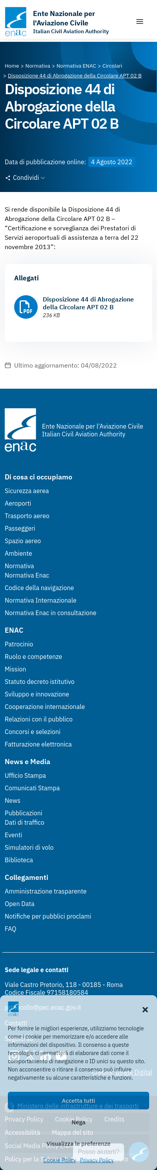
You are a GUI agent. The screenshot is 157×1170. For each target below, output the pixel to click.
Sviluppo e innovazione (37, 694)
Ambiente (18, 553)
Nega (78, 1122)
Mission (15, 669)
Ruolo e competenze (33, 656)
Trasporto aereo (27, 516)
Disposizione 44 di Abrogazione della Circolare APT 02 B (88, 303)
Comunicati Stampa (32, 788)
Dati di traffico (24, 822)
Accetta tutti (78, 1100)
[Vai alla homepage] (66, 21)
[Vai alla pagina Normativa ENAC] (76, 65)
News (12, 800)
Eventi (13, 835)
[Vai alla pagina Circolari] (112, 65)
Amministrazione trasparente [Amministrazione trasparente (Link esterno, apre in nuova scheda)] (46, 891)
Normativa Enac (27, 575)
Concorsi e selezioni (32, 732)
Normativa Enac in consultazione (51, 613)
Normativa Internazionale (41, 600)
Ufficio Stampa (25, 775)
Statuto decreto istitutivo (40, 681)
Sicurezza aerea (27, 491)
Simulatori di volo (29, 847)
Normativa (19, 566)
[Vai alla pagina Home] (12, 65)
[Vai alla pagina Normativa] (38, 65)
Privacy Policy (97, 1160)
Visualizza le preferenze (79, 1143)
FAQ (10, 929)
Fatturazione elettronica (38, 744)
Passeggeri (20, 528)
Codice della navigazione (39, 588)
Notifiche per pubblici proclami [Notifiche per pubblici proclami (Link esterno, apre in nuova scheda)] (48, 916)
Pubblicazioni (23, 813)
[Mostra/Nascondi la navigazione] (139, 21)
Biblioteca (19, 860)
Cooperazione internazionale (45, 707)
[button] (145, 1009)
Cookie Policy (59, 1160)
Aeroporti (18, 503)
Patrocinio (19, 644)
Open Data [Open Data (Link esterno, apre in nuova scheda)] (20, 904)
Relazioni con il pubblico (39, 719)
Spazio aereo (23, 541)
